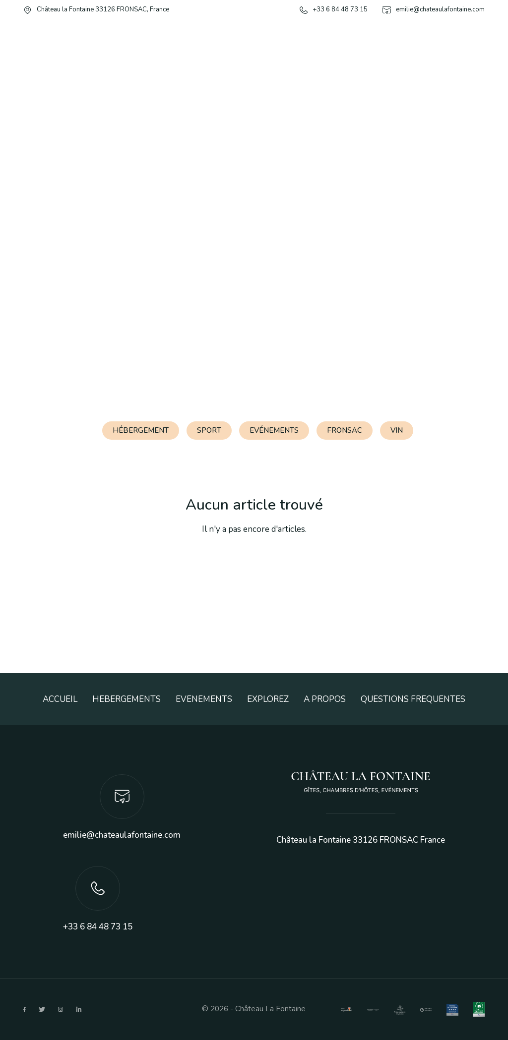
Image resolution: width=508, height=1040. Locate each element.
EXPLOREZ (268, 699)
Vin (396, 430)
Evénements (274, 430)
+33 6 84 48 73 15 (97, 926)
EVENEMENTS (204, 699)
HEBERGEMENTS (126, 699)
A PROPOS (325, 699)
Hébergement (141, 430)
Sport (209, 430)
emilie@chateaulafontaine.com (122, 835)
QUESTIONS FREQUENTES (413, 699)
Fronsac (344, 430)
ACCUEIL (60, 699)
